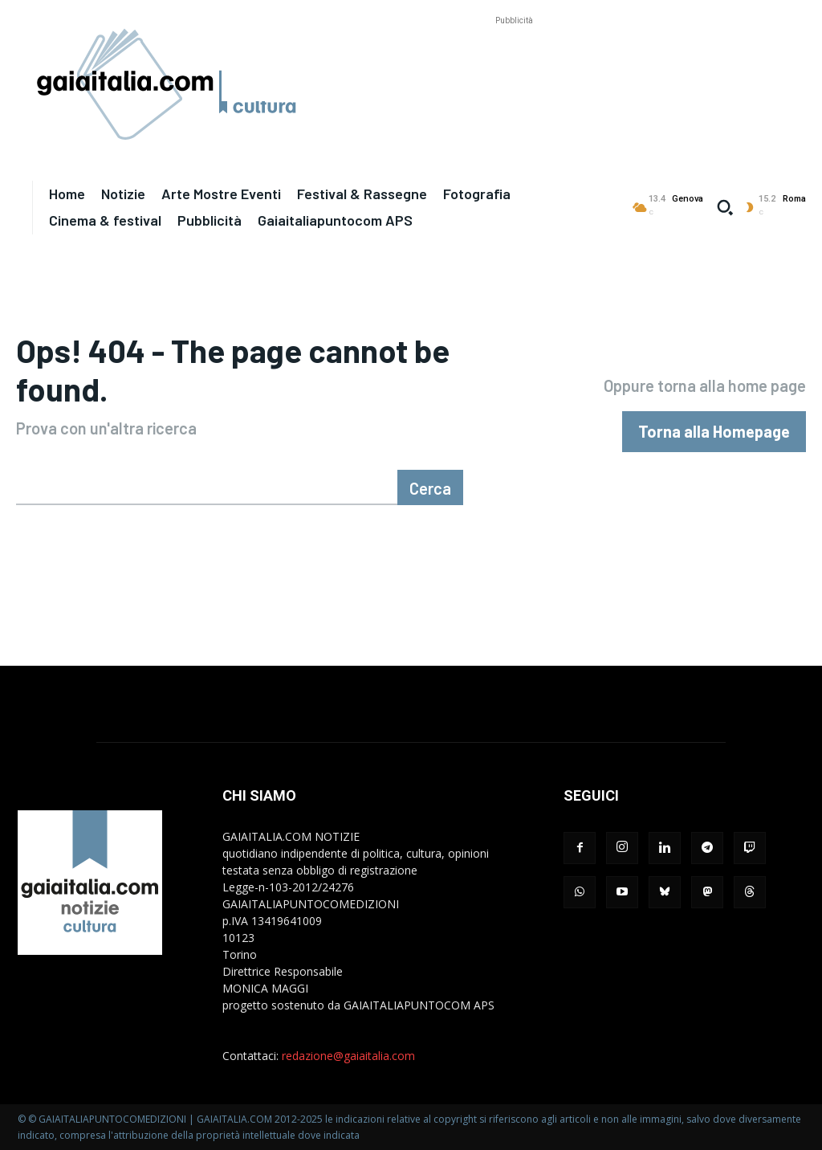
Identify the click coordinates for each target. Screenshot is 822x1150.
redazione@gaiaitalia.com (348, 1055)
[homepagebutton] (714, 431)
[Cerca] (430, 487)
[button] (725, 207)
